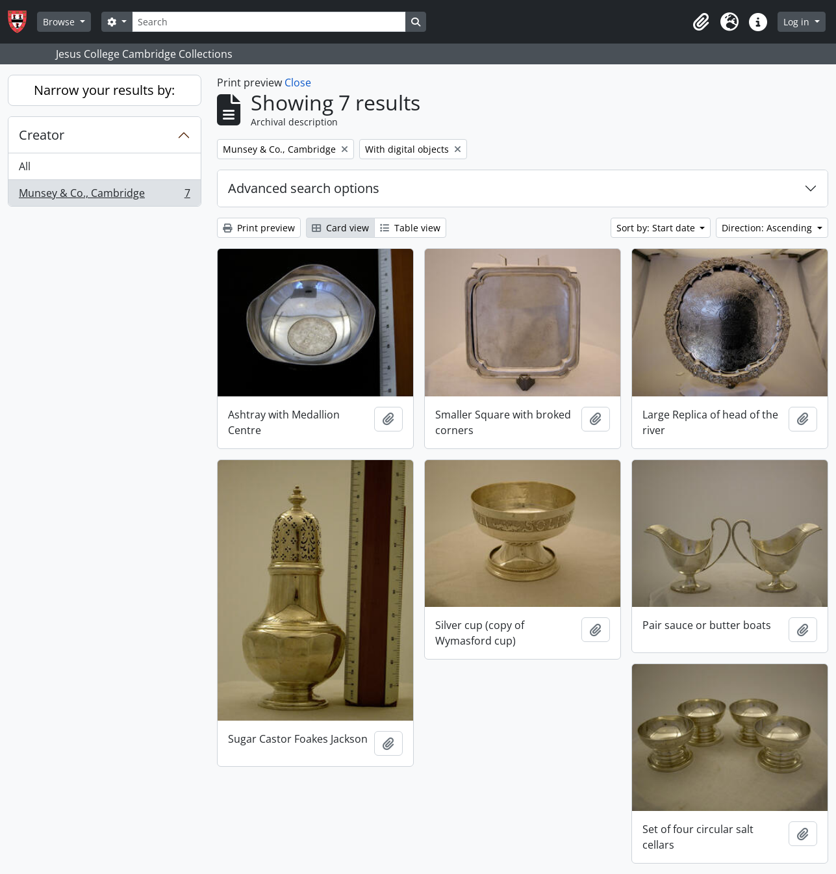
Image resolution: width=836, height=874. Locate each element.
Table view (410, 228)
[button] (701, 22)
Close (298, 82)
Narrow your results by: (104, 90)
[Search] (269, 22)
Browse (60, 22)
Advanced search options (303, 188)
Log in (797, 22)
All (25, 166)
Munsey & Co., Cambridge (104, 195)
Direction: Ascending (768, 228)
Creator (41, 135)
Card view (340, 228)
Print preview (259, 228)
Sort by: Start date (657, 228)
